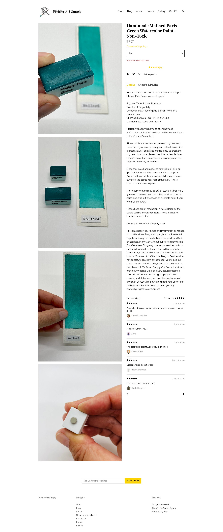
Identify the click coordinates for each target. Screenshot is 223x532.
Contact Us (81, 518)
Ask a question (150, 74)
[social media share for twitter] (133, 74)
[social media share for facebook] (128, 74)
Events (150, 11)
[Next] (184, 394)
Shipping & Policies (148, 84)
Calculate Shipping (136, 46)
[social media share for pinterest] (139, 74)
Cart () (173, 11)
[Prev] (128, 394)
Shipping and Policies (86, 515)
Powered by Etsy (160, 511)
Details (131, 84)
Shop (120, 11)
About (139, 11)
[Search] (183, 11)
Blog (129, 11)
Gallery (161, 11)
